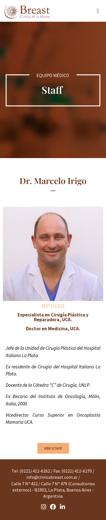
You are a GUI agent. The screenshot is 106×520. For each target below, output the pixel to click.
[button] (97, 11)
